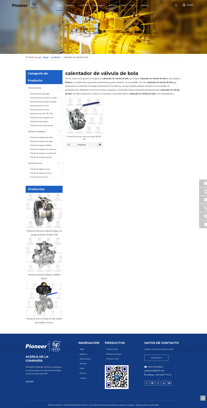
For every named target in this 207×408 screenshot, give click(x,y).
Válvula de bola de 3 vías (39, 106)
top (202, 398)
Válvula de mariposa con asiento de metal (45, 149)
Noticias (133, 5)
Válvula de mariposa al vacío (40, 173)
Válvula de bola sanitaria (39, 122)
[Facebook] (146, 383)
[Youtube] (163, 383)
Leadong (130, 405)
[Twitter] (158, 383)
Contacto (144, 5)
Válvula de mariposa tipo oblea (41, 137)
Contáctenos (156, 358)
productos (83, 354)
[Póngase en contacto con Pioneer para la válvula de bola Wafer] (117, 377)
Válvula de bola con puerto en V (42, 118)
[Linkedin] (152, 383)
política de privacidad (151, 405)
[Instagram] (169, 383)
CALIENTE (83, 5)
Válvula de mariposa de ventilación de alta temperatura (46, 153)
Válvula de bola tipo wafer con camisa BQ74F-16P (84, 138)
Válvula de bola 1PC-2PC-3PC (41, 114)
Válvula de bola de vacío (39, 177)
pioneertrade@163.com (154, 370)
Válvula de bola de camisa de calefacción (45, 98)
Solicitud (113, 5)
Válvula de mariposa (36, 131)
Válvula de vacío (35, 163)
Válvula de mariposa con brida (41, 141)
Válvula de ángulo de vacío (40, 169)
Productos (70, 5)
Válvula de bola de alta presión (41, 125)
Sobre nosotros (99, 5)
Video (123, 5)
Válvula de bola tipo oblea (40, 94)
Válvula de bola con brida (39, 110)
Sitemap (139, 405)
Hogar (59, 5)
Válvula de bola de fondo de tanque (43, 102)
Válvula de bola (34, 88)
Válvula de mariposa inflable (40, 145)
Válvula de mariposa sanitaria (41, 157)
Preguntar (76, 144)
